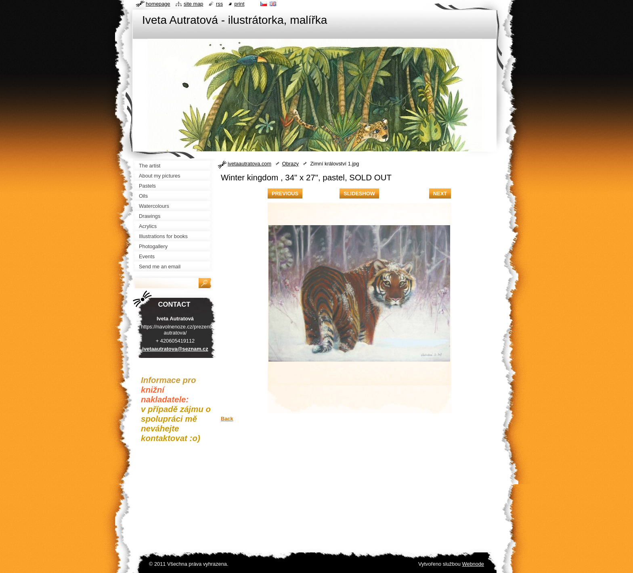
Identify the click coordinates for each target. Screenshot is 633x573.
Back (227, 419)
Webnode (473, 564)
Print (240, 4)
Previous (285, 193)
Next (440, 193)
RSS (219, 4)
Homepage (158, 4)
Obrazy (290, 164)
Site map (193, 4)
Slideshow (359, 193)
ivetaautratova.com (249, 164)
